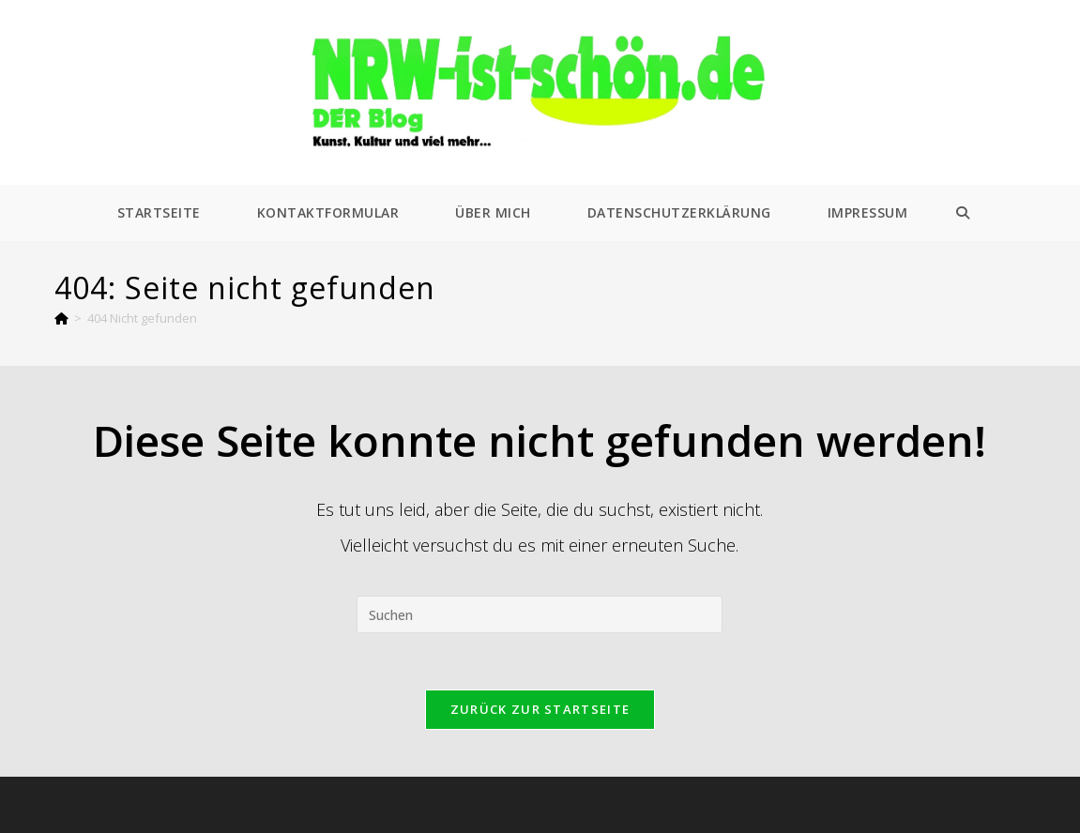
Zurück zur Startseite (540, 709)
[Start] (61, 318)
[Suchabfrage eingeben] (540, 614)
